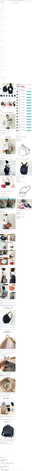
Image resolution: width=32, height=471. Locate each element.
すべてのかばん (9, 412)
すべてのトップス (26, 412)
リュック (1, 19)
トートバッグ (9, 413)
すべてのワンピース (2, 41)
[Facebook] (16, 456)
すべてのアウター (18, 412)
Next (18, 10)
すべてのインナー (2, 46)
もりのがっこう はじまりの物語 (21, 447)
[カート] (31, 2)
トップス (9, 426)
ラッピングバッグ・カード (19, 425)
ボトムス (9, 428)
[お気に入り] (10, 470)
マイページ (17, 458)
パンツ (0, 421)
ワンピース (1, 42)
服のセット (1, 12)
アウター (9, 427)
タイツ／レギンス (2, 49)
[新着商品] (3, 2)
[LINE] (15, 456)
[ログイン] (29, 2)
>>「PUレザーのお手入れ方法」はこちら (11, 337)
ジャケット (17, 413)
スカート (1, 420)
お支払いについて (3, 459)
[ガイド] (27, 2)
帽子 (0, 53)
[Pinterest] (18, 456)
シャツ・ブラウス (26, 414)
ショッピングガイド (26, 458)
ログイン (3, 5)
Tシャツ (25, 413)
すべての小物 (1, 52)
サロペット (1, 43)
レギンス (1, 422)
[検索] (25, 2)
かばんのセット (1, 11)
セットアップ (9, 429)
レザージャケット (18, 414)
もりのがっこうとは (3, 458)
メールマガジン (26, 459)
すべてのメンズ (9, 425)
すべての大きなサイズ (2, 425)
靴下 (0, 48)
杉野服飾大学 (26, 436)
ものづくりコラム (10, 459)
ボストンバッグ (1, 20)
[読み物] (1, 2)
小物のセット (1, 13)
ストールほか (1, 54)
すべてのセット (1, 10)
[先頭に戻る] (22, 470)
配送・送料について (18, 459)
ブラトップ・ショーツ (2, 47)
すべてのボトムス (2, 419)
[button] (0, 399)
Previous (7, 10)
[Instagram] (13, 456)
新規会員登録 (3, 7)
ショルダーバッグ (10, 414)
